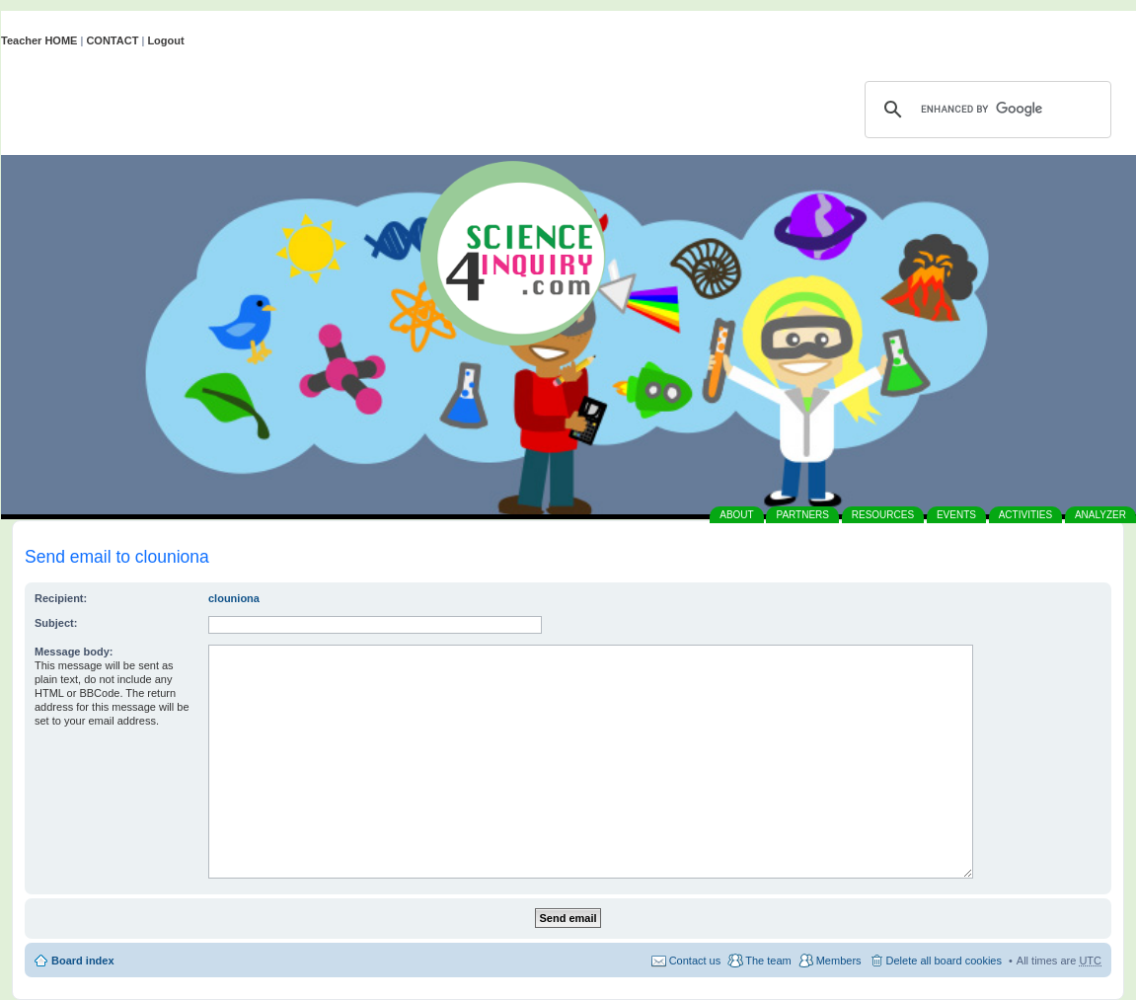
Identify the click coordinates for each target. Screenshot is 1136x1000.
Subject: (56, 623)
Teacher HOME (39, 40)
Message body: (74, 651)
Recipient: (61, 598)
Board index (82, 960)
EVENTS (956, 514)
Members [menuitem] (839, 960)
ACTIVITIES (1025, 514)
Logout (165, 40)
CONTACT (112, 40)
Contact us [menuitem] (695, 960)
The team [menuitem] (768, 960)
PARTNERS (802, 514)
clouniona (234, 598)
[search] (985, 109)
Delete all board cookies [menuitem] (944, 960)
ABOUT (736, 514)
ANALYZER (1100, 514)
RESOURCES (883, 514)
